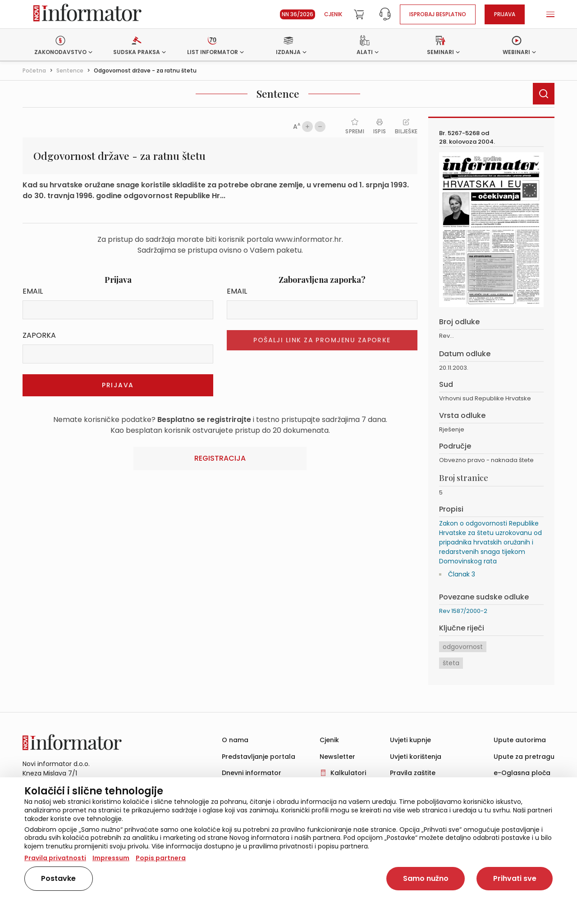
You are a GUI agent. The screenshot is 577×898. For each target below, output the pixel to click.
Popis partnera (161, 857)
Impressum (110, 857)
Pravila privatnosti (55, 857)
